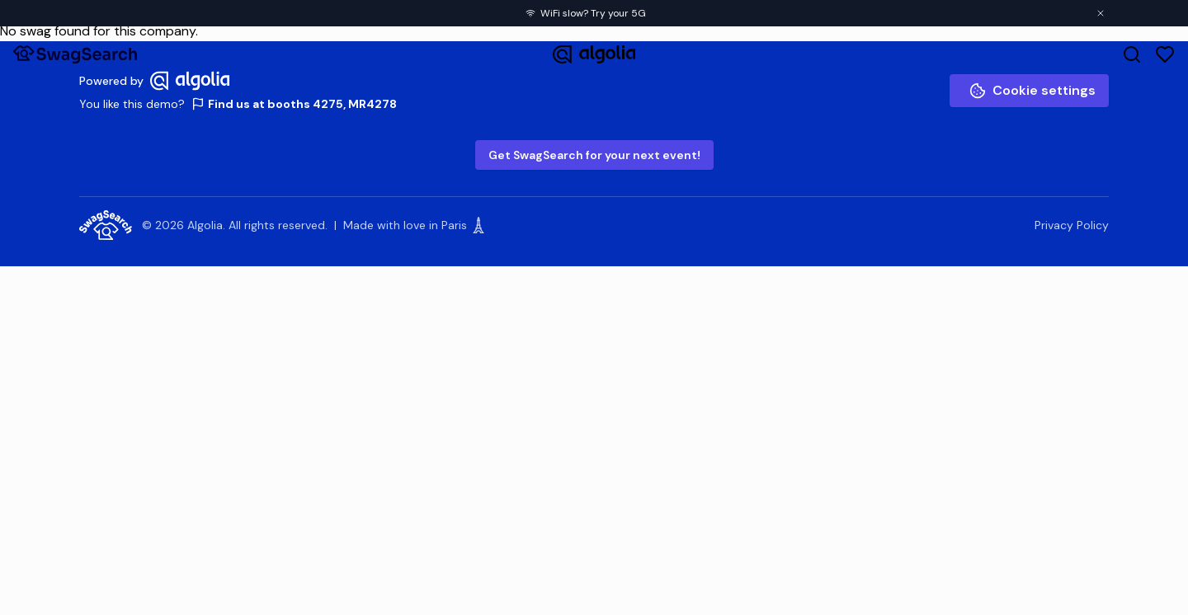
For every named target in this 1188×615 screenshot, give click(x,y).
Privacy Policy (1072, 225)
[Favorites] (1165, 54)
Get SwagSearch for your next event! (594, 155)
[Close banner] (1100, 13)
